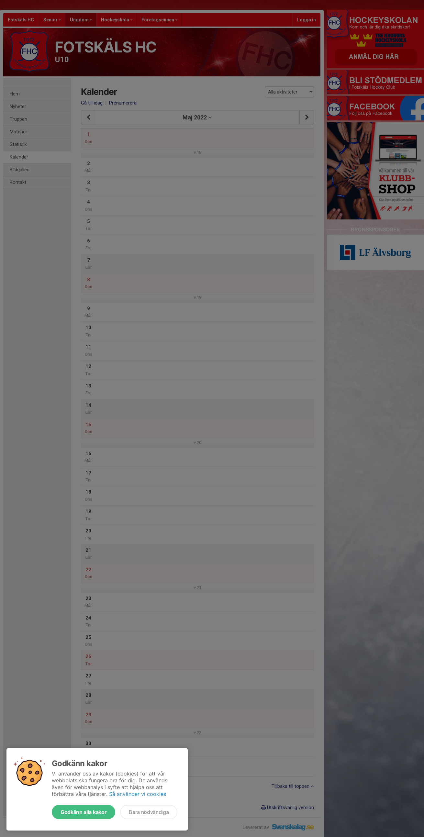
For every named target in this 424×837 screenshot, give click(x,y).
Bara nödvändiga (149, 812)
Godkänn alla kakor (83, 812)
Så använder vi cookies (137, 794)
